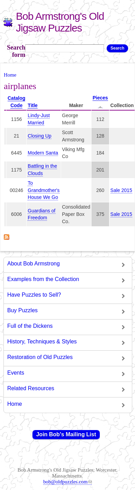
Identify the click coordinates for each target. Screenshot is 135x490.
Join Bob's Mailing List (66, 434)
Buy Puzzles (22, 310)
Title (33, 105)
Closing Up (39, 136)
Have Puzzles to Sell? (34, 295)
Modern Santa (43, 153)
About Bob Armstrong (33, 263)
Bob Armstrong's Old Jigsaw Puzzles (60, 22)
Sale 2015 (121, 190)
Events (15, 373)
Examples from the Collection (43, 279)
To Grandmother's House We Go (43, 190)
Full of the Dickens (30, 326)
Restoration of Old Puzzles (40, 357)
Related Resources (30, 388)
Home (10, 75)
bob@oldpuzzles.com (67, 481)
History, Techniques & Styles (42, 341)
